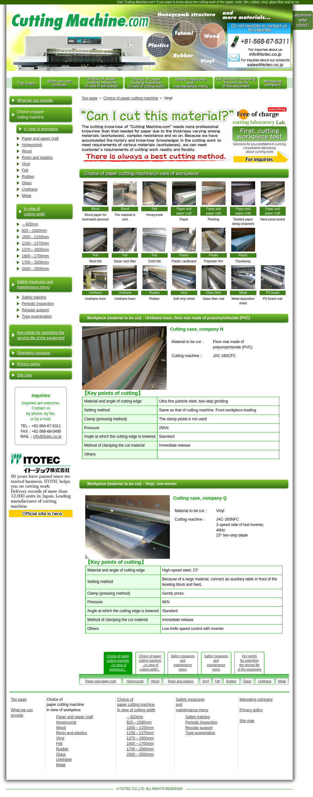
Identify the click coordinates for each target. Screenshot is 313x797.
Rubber (28, 176)
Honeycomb (32, 145)
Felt (25, 170)
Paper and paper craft (40, 138)
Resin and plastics (37, 157)
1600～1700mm (35, 256)
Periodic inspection (38, 303)
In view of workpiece (41, 129)
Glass (26, 183)
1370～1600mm (35, 249)
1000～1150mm (35, 237)
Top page (89, 98)
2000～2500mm (35, 269)
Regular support (35, 310)
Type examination (37, 316)
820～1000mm (34, 230)
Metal (26, 195)
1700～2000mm (35, 262)
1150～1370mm (35, 243)
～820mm (30, 224)
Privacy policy (28, 364)
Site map (24, 375)
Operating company (33, 353)
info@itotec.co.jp (47, 436)
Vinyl (26, 164)
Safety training (34, 297)
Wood (26, 151)
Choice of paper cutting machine (130, 98)
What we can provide (34, 100)
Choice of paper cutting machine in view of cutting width (136, 705)
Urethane (29, 189)
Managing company (256, 699)
